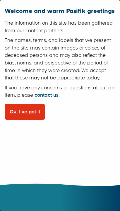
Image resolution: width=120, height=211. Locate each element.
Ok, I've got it (25, 112)
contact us (47, 95)
